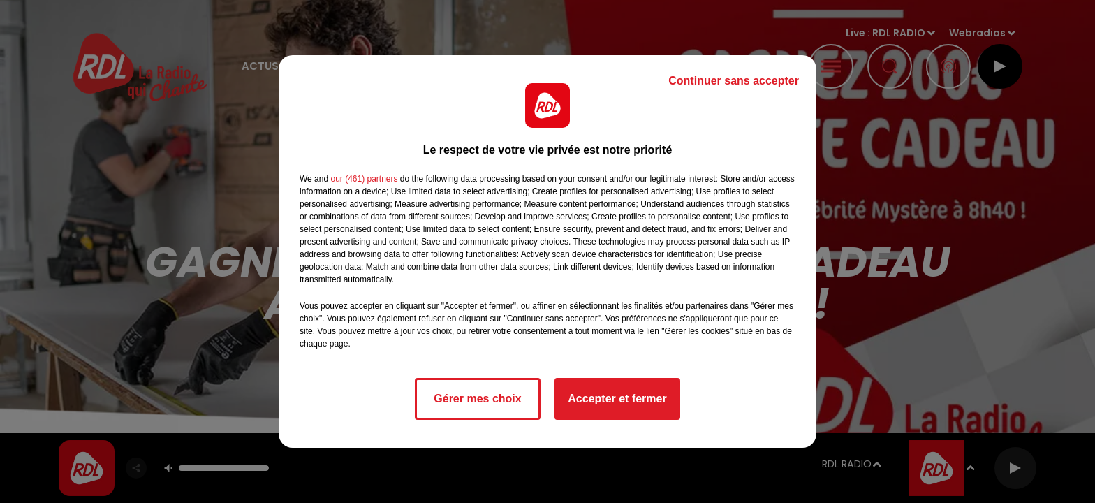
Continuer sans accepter (733, 81)
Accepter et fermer (617, 398)
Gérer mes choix (477, 398)
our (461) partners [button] (363, 179)
